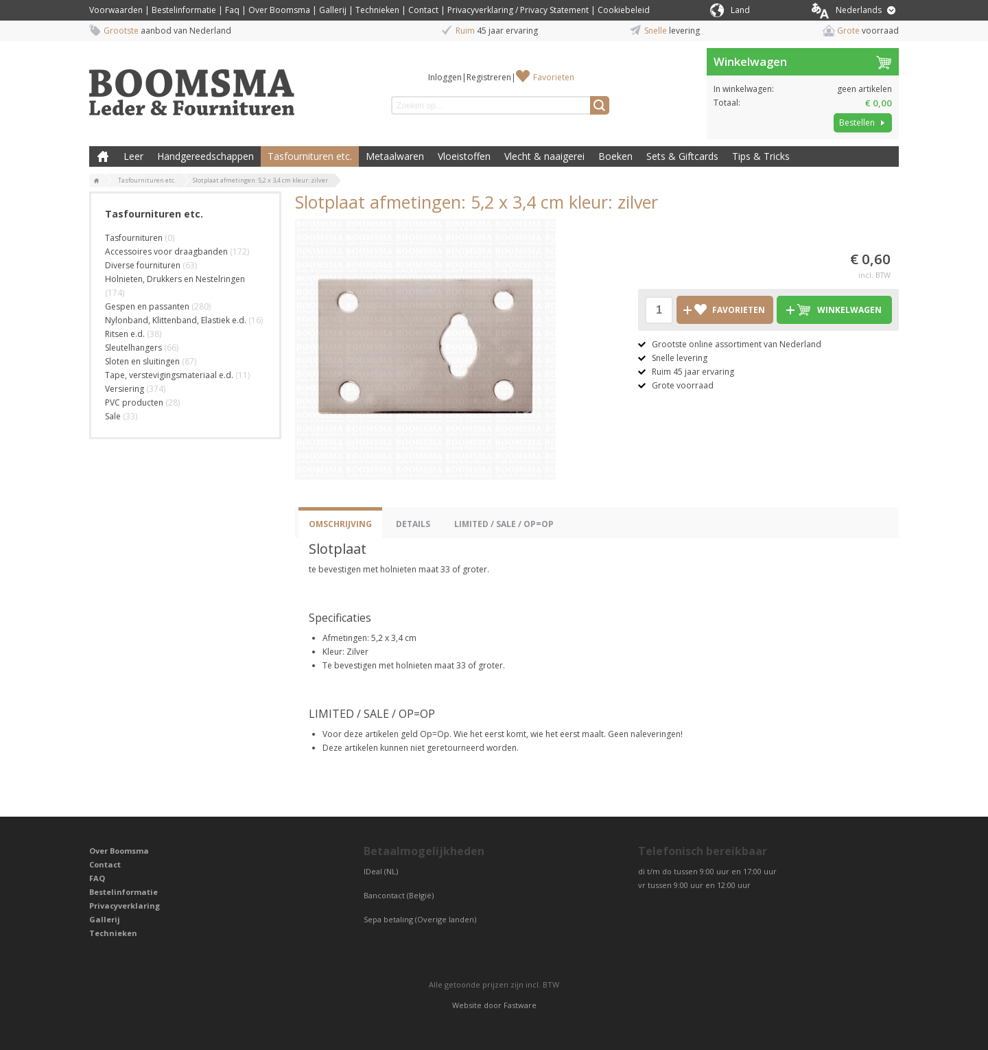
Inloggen (445, 77)
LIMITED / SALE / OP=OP (504, 524)
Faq (232, 10)
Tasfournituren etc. (310, 156)
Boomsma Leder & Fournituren (103, 156)
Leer (133, 156)
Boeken (615, 156)
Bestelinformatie (184, 10)
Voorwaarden (116, 10)
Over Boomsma (279, 10)
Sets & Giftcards (682, 156)
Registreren (489, 77)
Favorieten (553, 77)
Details (413, 524)
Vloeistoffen (464, 156)
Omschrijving (340, 524)
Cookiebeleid (624, 10)
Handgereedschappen (205, 156)
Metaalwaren (395, 156)
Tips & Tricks (761, 156)
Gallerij (332, 10)
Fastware (520, 1005)
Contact (423, 10)
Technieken (377, 10)
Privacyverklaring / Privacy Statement (518, 10)
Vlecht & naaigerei (544, 156)
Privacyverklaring (124, 905)
